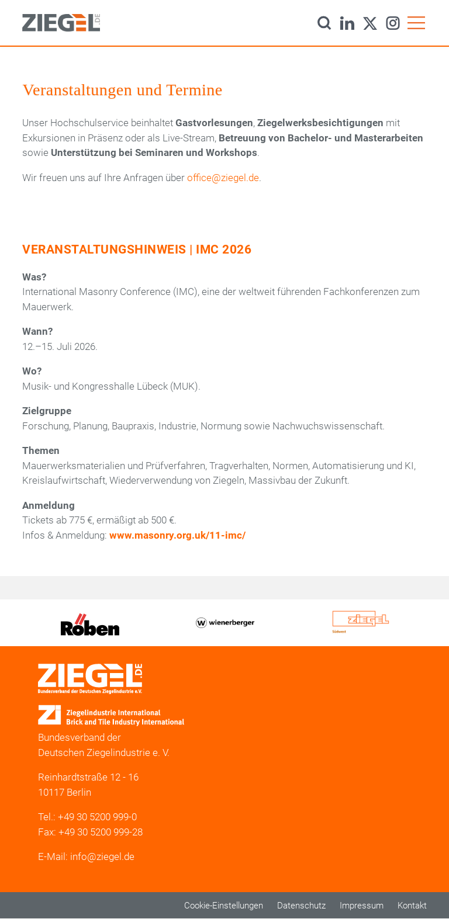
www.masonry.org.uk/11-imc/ (177, 535)
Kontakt (412, 905)
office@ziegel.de (223, 177)
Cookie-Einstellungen (223, 905)
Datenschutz (301, 905)
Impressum (362, 905)
